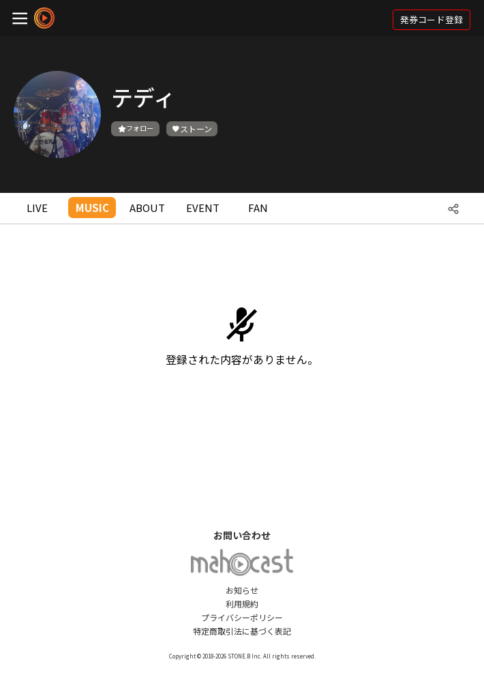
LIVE (37, 207)
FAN (258, 207)
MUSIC (92, 207)
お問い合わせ (242, 535)
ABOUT (147, 207)
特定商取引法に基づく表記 (242, 631)
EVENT (203, 207)
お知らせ (242, 590)
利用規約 (242, 603)
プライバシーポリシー (242, 617)
